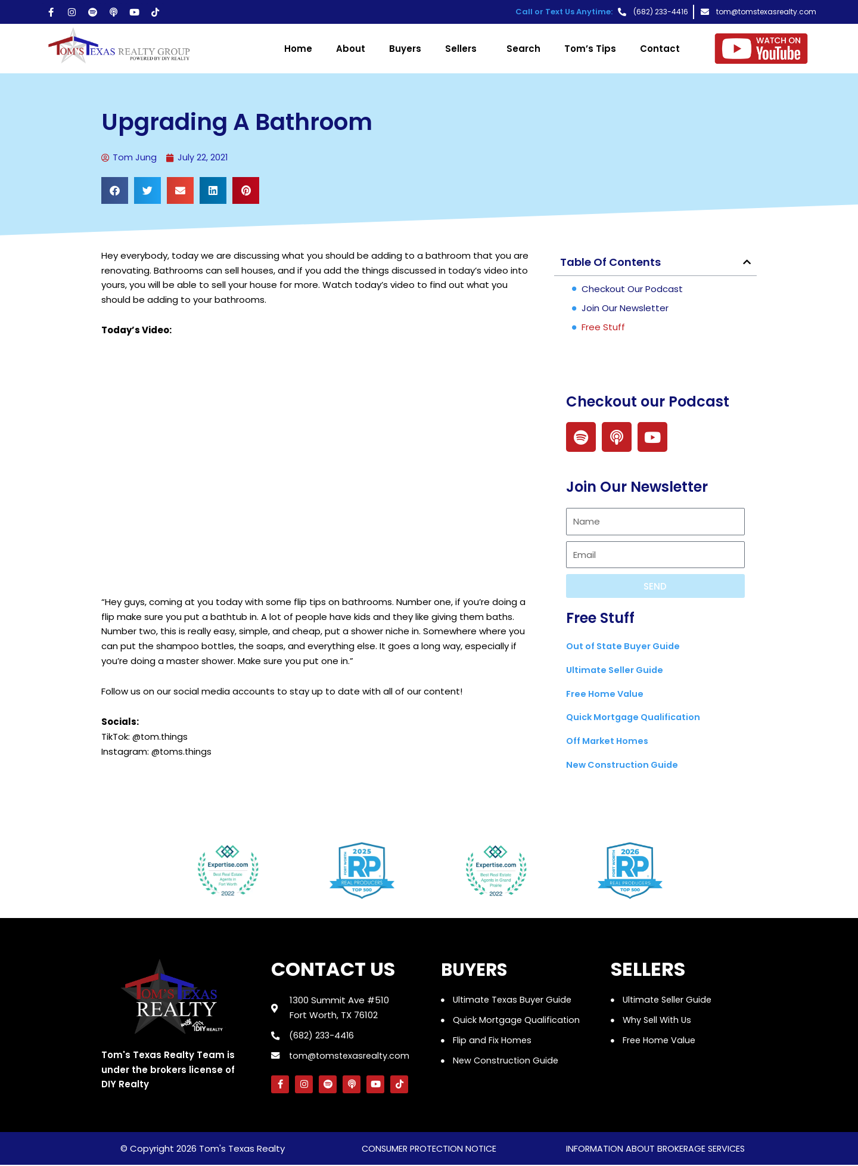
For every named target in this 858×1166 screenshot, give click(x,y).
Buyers (405, 48)
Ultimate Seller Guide (616, 670)
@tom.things (160, 737)
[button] (114, 191)
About (350, 48)
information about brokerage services (655, 1149)
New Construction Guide (624, 765)
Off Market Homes (609, 741)
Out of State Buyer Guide (625, 646)
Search (523, 48)
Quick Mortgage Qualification (636, 717)
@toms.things (182, 751)
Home (298, 48)
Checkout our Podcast (632, 289)
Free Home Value (606, 693)
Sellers (464, 48)
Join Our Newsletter (625, 308)
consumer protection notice (429, 1149)
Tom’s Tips (590, 48)
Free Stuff (603, 327)
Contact (660, 48)
